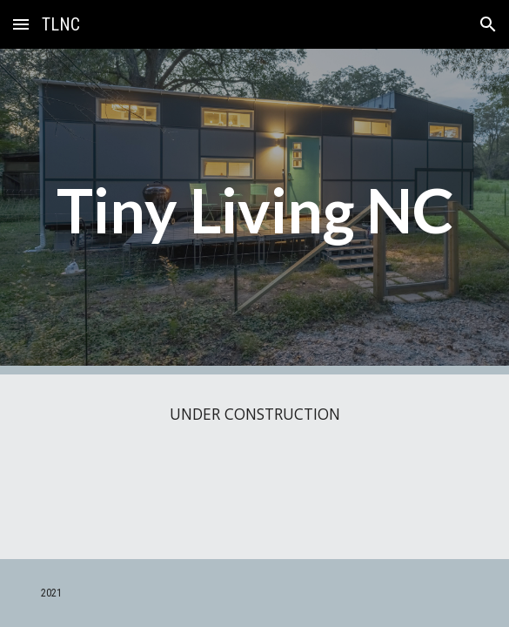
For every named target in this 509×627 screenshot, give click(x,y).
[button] (21, 24)
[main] (254, 211)
